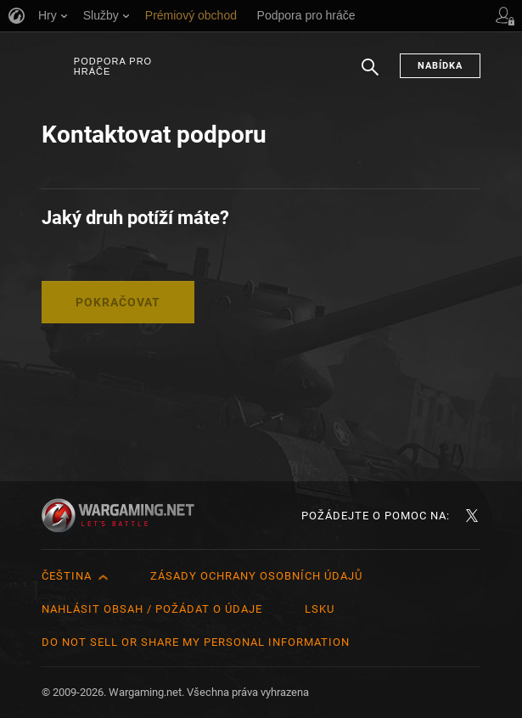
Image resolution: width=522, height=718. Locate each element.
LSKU (319, 609)
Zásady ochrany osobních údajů (256, 575)
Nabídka (440, 65)
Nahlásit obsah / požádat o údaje (152, 609)
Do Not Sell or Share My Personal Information (196, 642)
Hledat (370, 75)
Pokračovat (118, 302)
